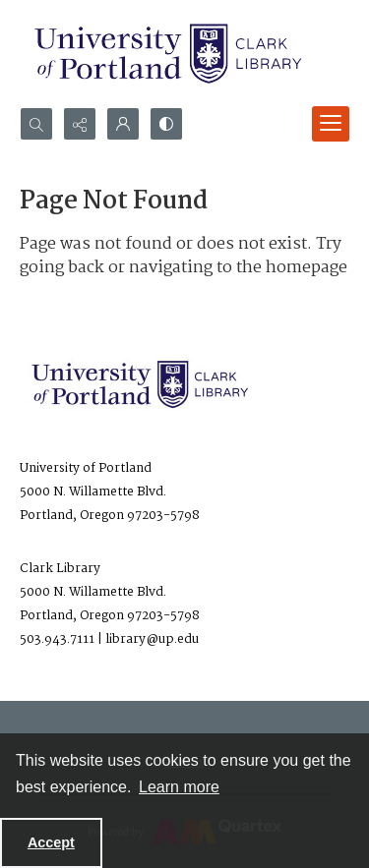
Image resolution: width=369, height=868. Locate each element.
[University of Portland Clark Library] (167, 53)
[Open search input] (36, 124)
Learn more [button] (179, 787)
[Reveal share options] (79, 124)
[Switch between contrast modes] (166, 124)
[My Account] (123, 124)
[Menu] (330, 124)
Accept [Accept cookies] (51, 842)
